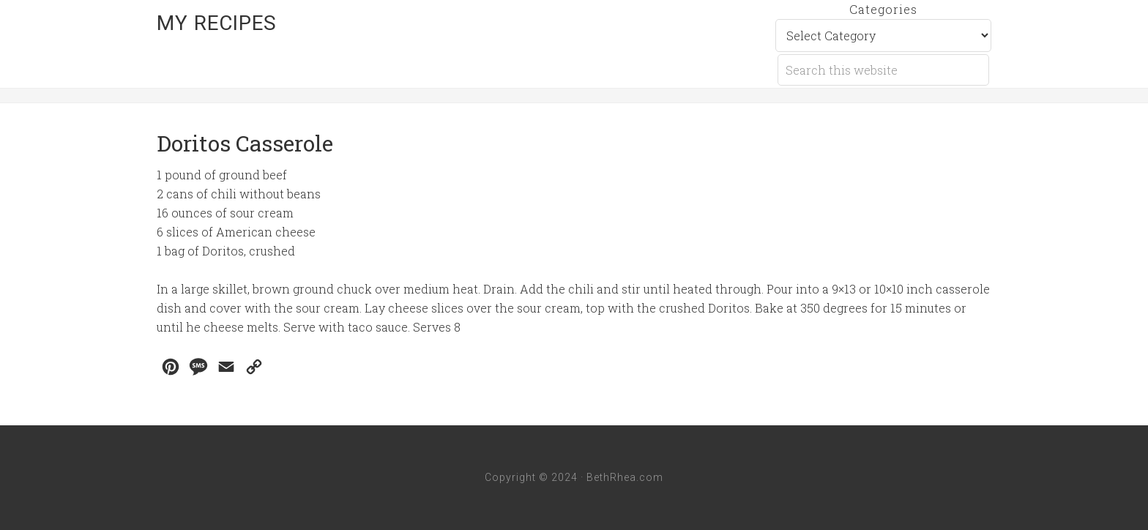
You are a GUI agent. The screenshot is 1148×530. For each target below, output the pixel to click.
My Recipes (217, 23)
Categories (883, 9)
